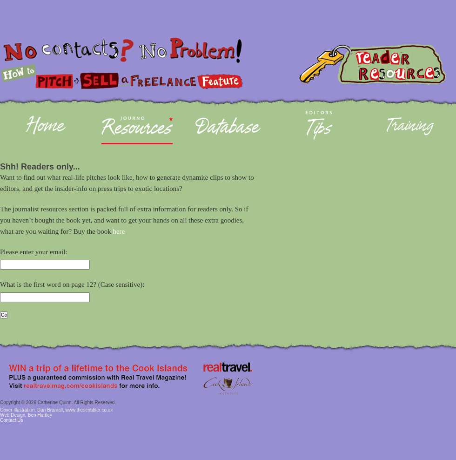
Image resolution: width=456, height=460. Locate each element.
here (119, 231)
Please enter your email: (33, 252)
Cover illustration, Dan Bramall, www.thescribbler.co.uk (56, 410)
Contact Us (11, 420)
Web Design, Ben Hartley (26, 415)
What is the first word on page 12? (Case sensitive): (72, 284)
